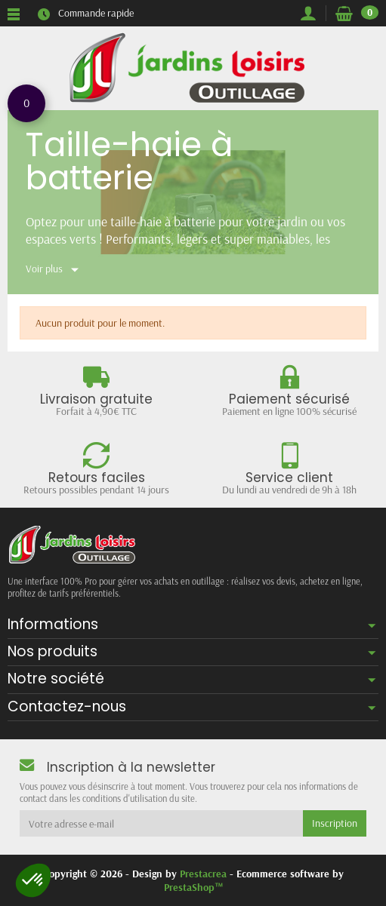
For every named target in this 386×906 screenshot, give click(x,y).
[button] (33, 880)
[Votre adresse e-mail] (161, 823)
